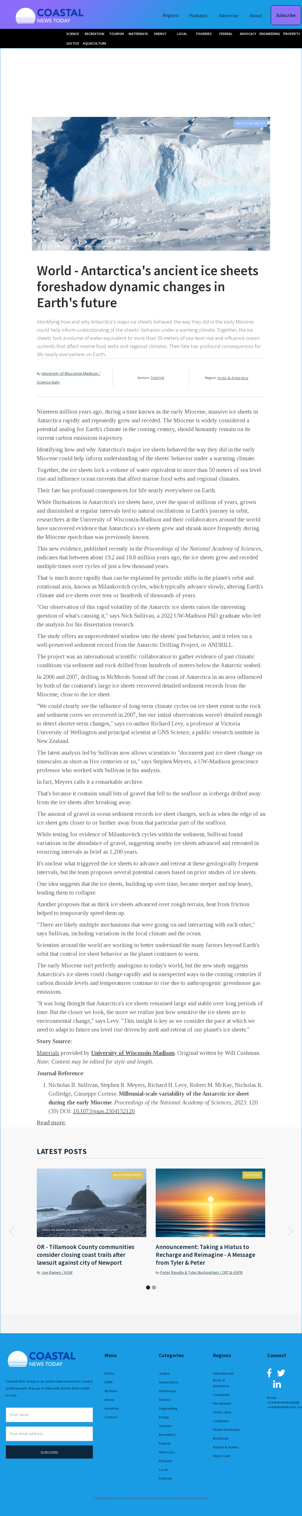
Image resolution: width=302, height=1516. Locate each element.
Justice (164, 1373)
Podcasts (198, 15)
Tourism (165, 1426)
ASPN (108, 1382)
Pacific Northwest (127, 1175)
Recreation (167, 1434)
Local (163, 1469)
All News (111, 1391)
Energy (164, 1417)
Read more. (51, 1122)
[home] (50, 14)
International (223, 1373)
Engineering (168, 1408)
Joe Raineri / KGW (56, 1272)
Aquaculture (168, 1382)
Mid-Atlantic (222, 1403)
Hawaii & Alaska (225, 1447)
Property (165, 1461)
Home (109, 1373)
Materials (48, 1053)
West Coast (221, 1456)
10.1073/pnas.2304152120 (104, 1111)
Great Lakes (222, 1412)
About (256, 15)
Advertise (228, 15)
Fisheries (165, 1478)
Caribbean (221, 1421)
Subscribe (286, 15)
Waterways (167, 1391)
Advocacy (166, 1452)
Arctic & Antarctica (250, 123)
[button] (12, 1231)
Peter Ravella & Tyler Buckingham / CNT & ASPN (201, 1272)
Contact (111, 1417)
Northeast (220, 1438)
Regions (171, 15)
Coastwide (252, 1175)
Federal (164, 1443)
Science (157, 377)
